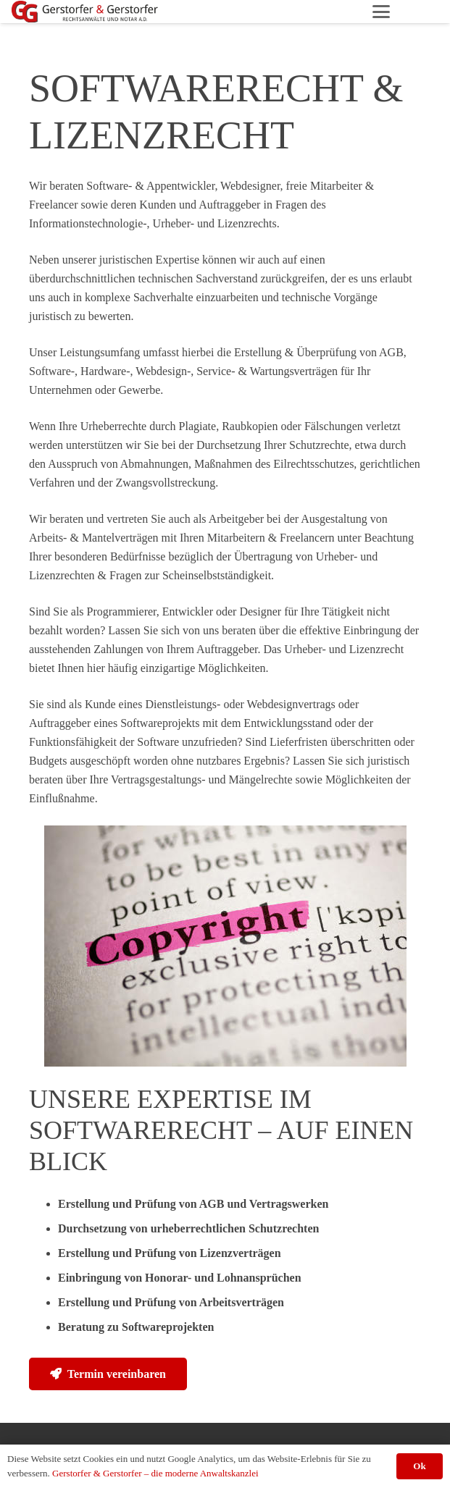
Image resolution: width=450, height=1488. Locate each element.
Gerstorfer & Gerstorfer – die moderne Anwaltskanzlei (155, 1473)
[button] (381, 11)
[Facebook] (426, 11)
